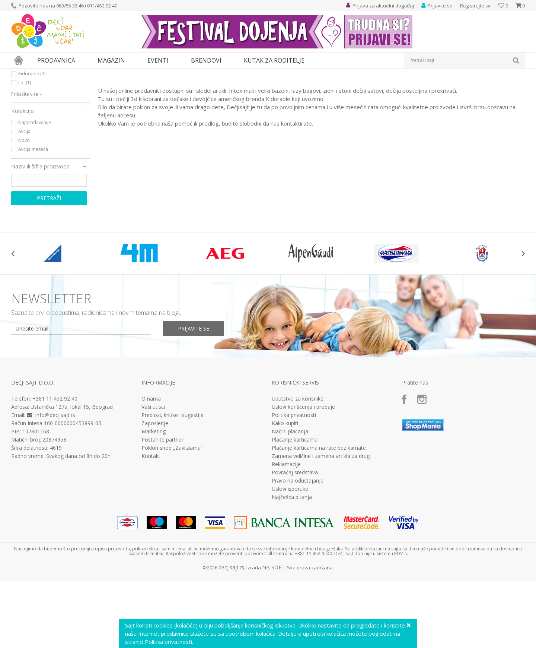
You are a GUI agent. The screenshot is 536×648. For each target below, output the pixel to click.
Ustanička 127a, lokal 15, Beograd (72, 475)
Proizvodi (45, 73)
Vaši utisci (153, 475)
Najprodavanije (34, 191)
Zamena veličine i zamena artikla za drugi (321, 525)
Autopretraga (354, 85)
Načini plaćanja (290, 500)
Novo (24, 209)
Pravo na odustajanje (297, 549)
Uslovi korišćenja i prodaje (303, 475)
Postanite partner (162, 508)
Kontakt (150, 525)
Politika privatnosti (294, 484)
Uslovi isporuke (290, 557)
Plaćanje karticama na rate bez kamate (319, 516)
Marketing (153, 500)
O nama (151, 467)
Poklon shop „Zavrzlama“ (171, 516)
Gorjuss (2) (29, 124)
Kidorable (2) (31, 142)
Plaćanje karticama (295, 508)
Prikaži (446, 85)
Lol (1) (24, 151)
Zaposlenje (154, 492)
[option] (54, 321)
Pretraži (49, 266)
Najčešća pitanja (292, 566)
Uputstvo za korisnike (297, 467)
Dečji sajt (20, 73)
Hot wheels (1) (33, 133)
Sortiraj (387, 85)
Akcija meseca (33, 218)
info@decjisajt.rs (55, 483)
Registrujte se (475, 5)
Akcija (24, 200)
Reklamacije (286, 533)
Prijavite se (194, 397)
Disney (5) (28, 115)
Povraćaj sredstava (295, 541)
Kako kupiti (285, 492)
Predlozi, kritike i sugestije (172, 484)
